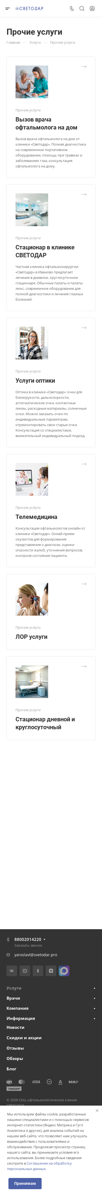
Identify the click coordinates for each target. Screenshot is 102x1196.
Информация (21, 1018)
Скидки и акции (24, 1037)
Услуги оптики (35, 380)
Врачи (13, 998)
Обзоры (15, 1058)
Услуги (14, 988)
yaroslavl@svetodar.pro (35, 954)
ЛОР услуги (31, 636)
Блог (11, 1068)
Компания (18, 1008)
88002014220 (27, 939)
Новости (15, 1027)
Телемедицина (36, 516)
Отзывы (15, 1048)
